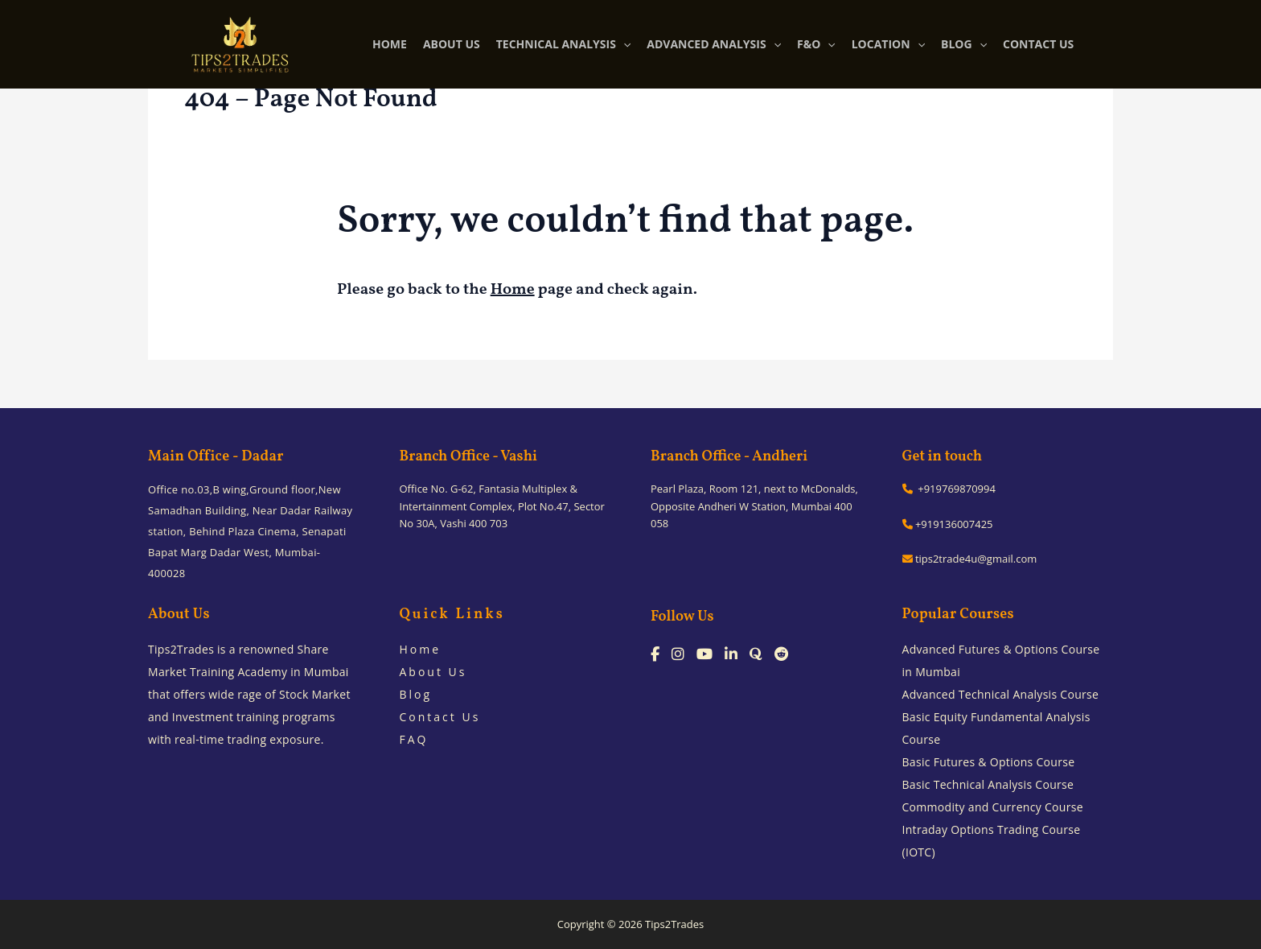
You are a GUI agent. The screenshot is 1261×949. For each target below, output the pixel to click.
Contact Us (440, 716)
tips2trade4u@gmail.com (969, 558)
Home (513, 290)
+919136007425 (947, 524)
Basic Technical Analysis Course (988, 784)
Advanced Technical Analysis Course (1000, 694)
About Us (433, 671)
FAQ (414, 739)
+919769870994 (949, 488)
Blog (416, 694)
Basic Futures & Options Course (988, 762)
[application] (623, 44)
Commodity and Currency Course (992, 807)
